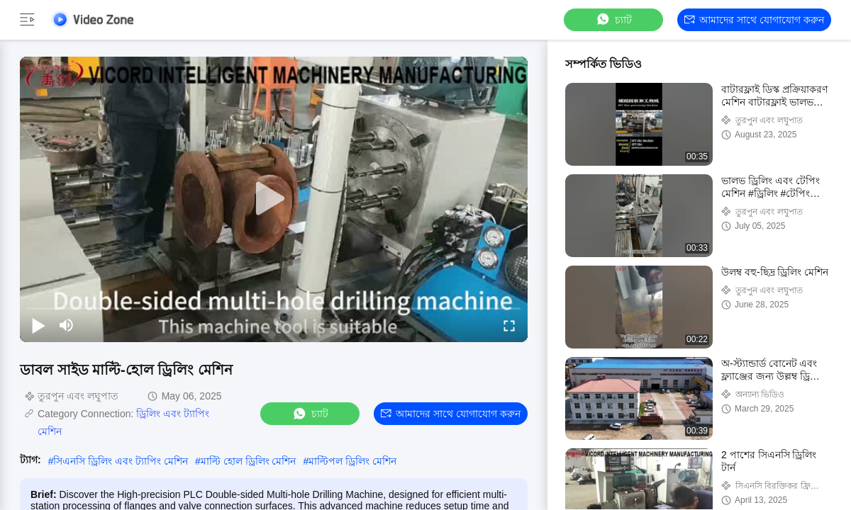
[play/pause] (38, 325)
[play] (273, 199)
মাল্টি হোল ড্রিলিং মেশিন (248, 461)
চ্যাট (613, 19)
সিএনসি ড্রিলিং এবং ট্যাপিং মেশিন (120, 461)
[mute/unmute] (66, 325)
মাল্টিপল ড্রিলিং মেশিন (352, 461)
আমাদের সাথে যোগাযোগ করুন (754, 20)
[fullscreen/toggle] (509, 325)
